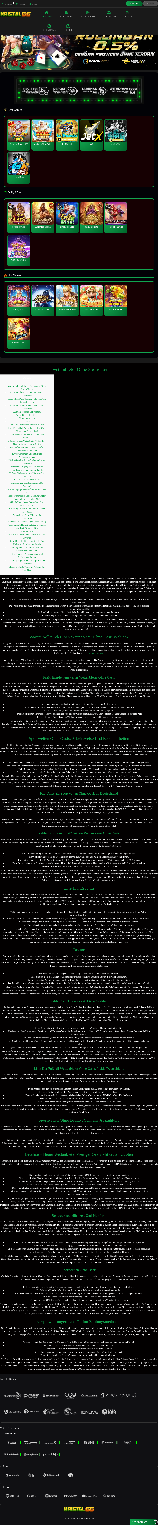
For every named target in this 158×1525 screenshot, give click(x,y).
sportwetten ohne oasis (94, 653)
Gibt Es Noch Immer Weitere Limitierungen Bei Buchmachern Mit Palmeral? (27, 483)
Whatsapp (7, 4)
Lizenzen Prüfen (27, 531)
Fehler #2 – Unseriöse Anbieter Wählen (27, 425)
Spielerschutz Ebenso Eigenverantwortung (27, 522)
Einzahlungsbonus (27, 418)
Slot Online (67, 14)
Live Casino (88, 14)
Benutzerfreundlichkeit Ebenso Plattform (27, 447)
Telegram (20, 4)
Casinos (26, 421)
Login (150, 3)
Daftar (134, 3)
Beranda (47, 14)
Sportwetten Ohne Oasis (27, 450)
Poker (68, 27)
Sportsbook (109, 14)
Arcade (128, 14)
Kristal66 (73, 1518)
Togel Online (49, 27)
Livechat (33, 4)
